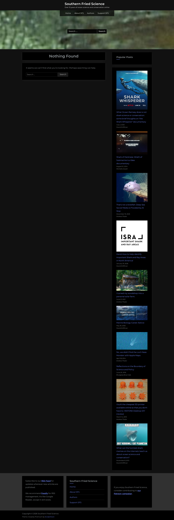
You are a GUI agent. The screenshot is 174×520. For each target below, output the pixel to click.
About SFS (79, 13)
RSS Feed (46, 481)
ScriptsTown (49, 517)
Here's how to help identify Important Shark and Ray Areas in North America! (131, 257)
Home (68, 13)
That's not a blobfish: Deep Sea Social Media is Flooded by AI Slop (130, 208)
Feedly (44, 493)
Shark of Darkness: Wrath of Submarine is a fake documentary (129, 160)
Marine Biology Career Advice (130, 323)
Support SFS (103, 13)
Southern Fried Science (85, 4)
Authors (90, 13)
